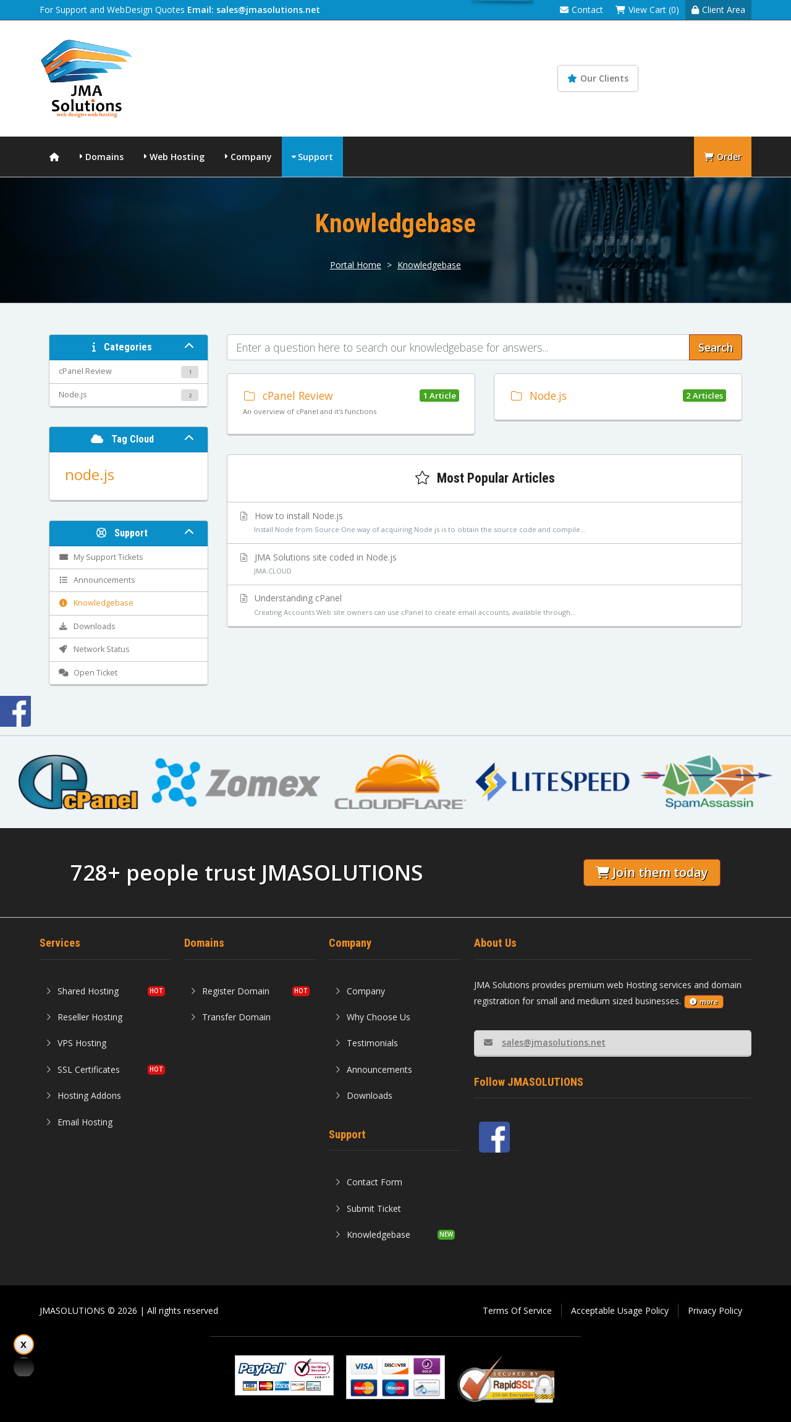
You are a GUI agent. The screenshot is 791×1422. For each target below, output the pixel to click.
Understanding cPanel (485, 605)
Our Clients (597, 78)
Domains (104, 157)
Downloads (363, 1095)
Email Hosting (79, 1122)
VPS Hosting (76, 1043)
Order (723, 157)
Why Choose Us (372, 1017)
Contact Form (368, 1182)
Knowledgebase (703, 78)
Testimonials (366, 1043)
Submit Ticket (368, 1208)
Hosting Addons (83, 1095)
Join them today (652, 872)
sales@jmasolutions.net (545, 1042)
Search (715, 347)
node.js (89, 474)
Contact (581, 9)
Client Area (718, 9)
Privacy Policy (715, 1310)
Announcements (373, 1069)
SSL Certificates (83, 1069)
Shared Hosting (82, 991)
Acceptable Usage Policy (620, 1310)
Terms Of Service (517, 1310)
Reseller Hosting (84, 1017)
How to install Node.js (485, 523)
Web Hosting (177, 157)
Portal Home (355, 265)
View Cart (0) (647, 9)
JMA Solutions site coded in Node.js (485, 564)
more (704, 1001)
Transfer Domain (230, 1017)
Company (251, 157)
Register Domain (229, 991)
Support (315, 157)
